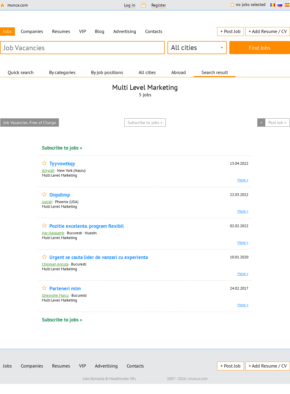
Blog (99, 31)
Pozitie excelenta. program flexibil (86, 226)
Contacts (153, 31)
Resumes (61, 31)
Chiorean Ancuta (55, 264)
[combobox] (197, 47)
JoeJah (47, 201)
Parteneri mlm (65, 288)
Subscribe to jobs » (62, 148)
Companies (32, 31)
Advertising (124, 31)
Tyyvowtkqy (62, 163)
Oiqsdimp (59, 194)
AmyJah (48, 170)
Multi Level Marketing (59, 175)
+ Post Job (230, 31)
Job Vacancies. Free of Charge (29, 122)
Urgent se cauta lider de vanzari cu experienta (98, 257)
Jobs (7, 366)
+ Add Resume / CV (268, 31)
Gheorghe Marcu (55, 295)
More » (242, 180)
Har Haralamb (53, 232)
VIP (82, 31)
